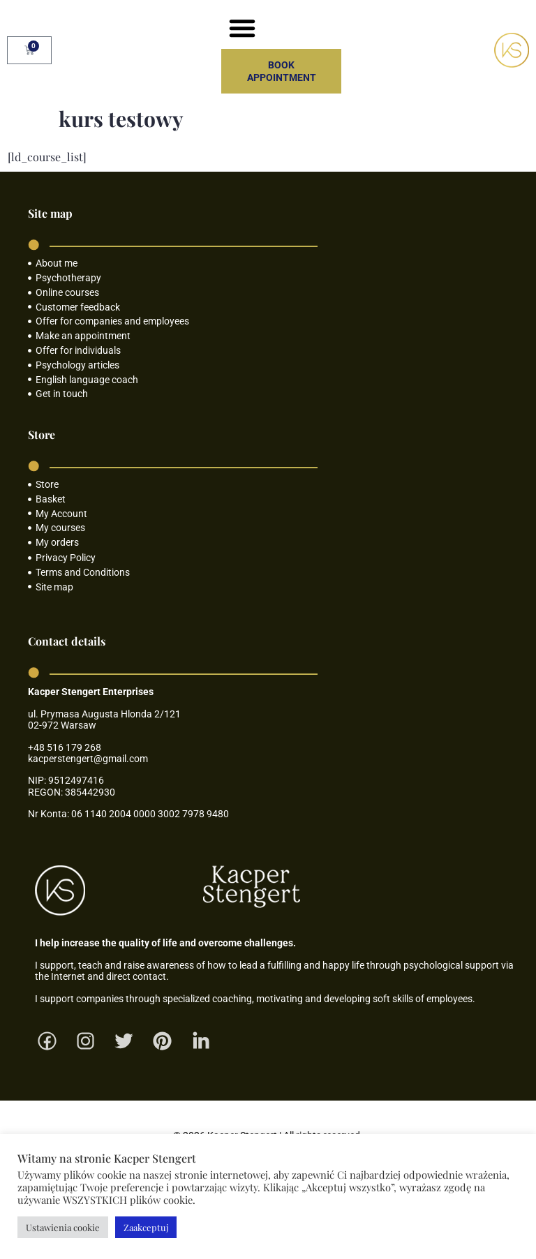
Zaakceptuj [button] (146, 1227)
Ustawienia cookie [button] (63, 1227)
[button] (242, 28)
